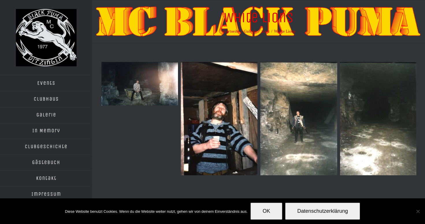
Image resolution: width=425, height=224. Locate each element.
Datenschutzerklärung (322, 211)
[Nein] (418, 211)
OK (266, 211)
